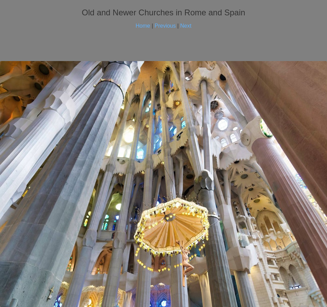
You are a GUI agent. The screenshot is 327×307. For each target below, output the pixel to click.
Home (143, 26)
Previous (165, 26)
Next (186, 26)
